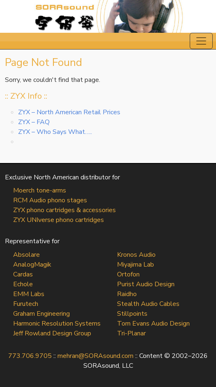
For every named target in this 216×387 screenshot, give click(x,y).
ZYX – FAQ (34, 122)
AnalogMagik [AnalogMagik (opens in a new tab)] (32, 264)
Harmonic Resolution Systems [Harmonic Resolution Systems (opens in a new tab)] (57, 323)
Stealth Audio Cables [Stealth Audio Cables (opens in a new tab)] (148, 303)
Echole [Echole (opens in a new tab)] (23, 284)
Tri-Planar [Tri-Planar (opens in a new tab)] (131, 333)
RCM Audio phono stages (50, 200)
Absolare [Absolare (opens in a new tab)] (26, 254)
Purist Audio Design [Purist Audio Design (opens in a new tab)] (146, 284)
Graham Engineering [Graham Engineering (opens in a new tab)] (41, 313)
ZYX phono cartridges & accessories (64, 210)
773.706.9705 (30, 355)
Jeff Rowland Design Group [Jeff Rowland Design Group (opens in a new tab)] (52, 333)
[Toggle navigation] (201, 41)
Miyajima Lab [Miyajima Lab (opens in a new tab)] (135, 264)
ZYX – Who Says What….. (55, 131)
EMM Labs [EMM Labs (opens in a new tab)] (28, 294)
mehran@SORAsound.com (95, 355)
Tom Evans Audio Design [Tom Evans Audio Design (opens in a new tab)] (153, 323)
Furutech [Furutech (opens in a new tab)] (25, 303)
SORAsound (108, 16)
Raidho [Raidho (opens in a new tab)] (127, 294)
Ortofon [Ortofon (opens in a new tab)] (128, 274)
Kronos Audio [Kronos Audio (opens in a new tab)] (136, 254)
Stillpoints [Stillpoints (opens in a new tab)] (132, 313)
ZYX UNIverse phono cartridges (58, 219)
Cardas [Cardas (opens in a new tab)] (23, 274)
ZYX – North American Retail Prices (69, 112)
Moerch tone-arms (39, 190)
